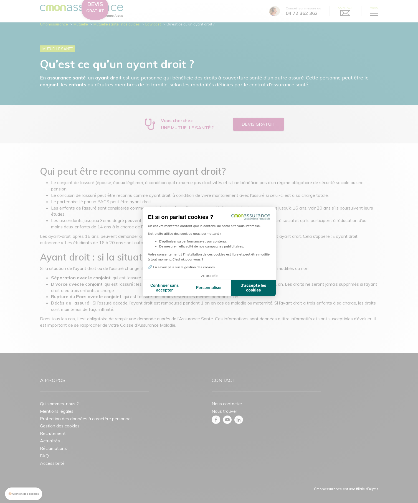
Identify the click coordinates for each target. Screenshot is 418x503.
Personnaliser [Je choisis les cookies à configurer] (209, 287)
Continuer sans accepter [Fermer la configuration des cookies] (164, 288)
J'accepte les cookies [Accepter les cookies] (253, 288)
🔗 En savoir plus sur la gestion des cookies (181, 267)
